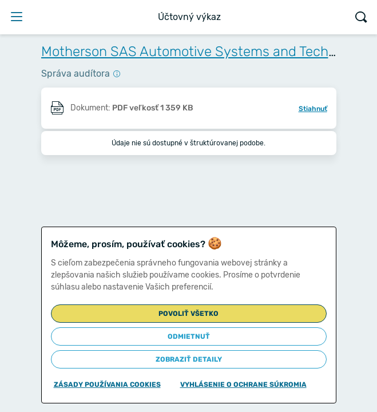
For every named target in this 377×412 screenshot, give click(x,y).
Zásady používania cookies (107, 385)
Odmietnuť (189, 336)
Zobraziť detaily (189, 359)
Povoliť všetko (188, 314)
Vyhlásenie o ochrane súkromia (243, 385)
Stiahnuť (313, 109)
